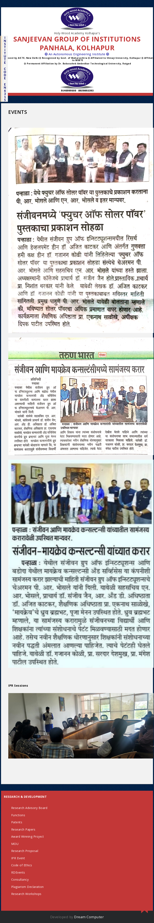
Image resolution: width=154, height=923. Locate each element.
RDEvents (18, 872)
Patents (16, 822)
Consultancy (20, 879)
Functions (18, 815)
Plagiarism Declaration (27, 887)
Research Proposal (24, 851)
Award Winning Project (27, 836)
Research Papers (23, 829)
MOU (15, 844)
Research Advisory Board (29, 808)
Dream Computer (89, 916)
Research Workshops (26, 894)
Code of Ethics (21, 865)
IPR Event (18, 858)
